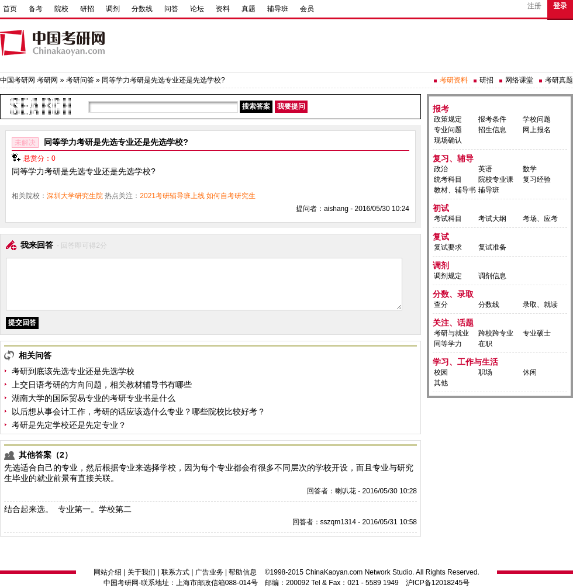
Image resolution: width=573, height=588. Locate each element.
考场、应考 (540, 219)
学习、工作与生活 (465, 361)
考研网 (47, 80)
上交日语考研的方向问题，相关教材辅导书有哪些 (102, 384)
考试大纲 (492, 219)
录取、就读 (540, 304)
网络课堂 (519, 80)
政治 (441, 169)
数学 (530, 169)
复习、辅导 (453, 158)
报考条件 (492, 119)
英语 (485, 169)
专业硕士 (537, 333)
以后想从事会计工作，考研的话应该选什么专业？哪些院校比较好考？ (138, 411)
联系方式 (175, 572)
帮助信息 (243, 572)
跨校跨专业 (495, 333)
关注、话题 (453, 322)
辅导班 (277, 9)
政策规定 (448, 119)
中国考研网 (121, 583)
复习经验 (537, 179)
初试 (441, 208)
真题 (248, 9)
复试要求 (448, 247)
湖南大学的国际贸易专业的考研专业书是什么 (93, 398)
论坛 (197, 9)
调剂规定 (448, 276)
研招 (87, 9)
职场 (485, 372)
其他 (441, 383)
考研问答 (80, 80)
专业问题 (448, 130)
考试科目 (448, 219)
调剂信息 (492, 276)
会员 (307, 9)
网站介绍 (108, 572)
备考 (36, 9)
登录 (560, 6)
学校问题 (537, 119)
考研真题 (559, 80)
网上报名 (537, 130)
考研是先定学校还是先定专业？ (69, 425)
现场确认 (448, 140)
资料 (223, 9)
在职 (485, 344)
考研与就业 (451, 333)
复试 (441, 236)
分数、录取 (453, 294)
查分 (441, 304)
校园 (441, 372)
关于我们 (141, 572)
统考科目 (448, 179)
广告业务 (209, 572)
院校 (61, 9)
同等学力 (448, 344)
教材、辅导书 (455, 190)
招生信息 (492, 130)
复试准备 (492, 247)
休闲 (530, 372)
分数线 (142, 9)
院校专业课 (495, 179)
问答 (171, 9)
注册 (534, 6)
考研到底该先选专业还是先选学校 (73, 371)
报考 (441, 108)
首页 (10, 9)
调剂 (113, 9)
